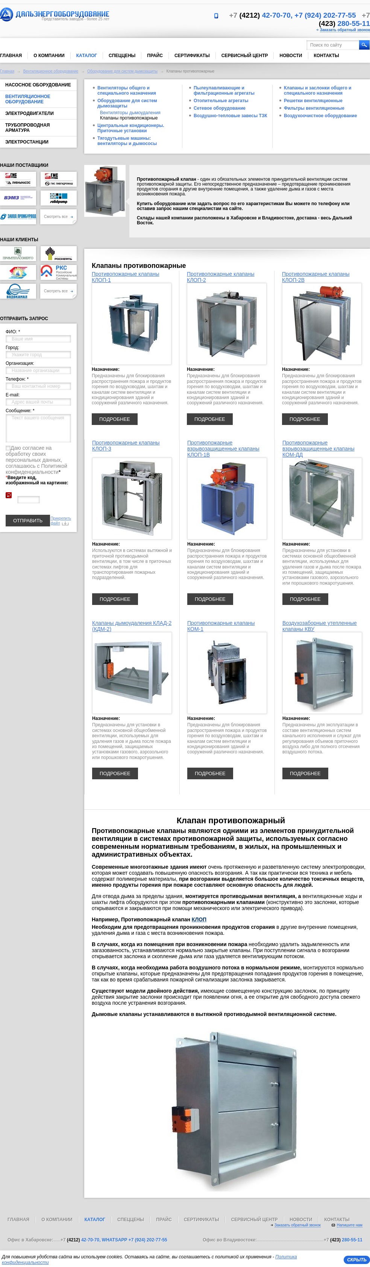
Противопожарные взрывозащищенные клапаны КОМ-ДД (318, 449)
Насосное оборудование (38, 85)
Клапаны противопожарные (129, 118)
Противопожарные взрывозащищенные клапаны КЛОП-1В (223, 449)
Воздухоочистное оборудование (320, 115)
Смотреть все (58, 217)
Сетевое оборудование (220, 108)
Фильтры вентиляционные (314, 108)
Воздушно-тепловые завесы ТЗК (230, 115)
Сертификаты (192, 55)
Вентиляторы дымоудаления (130, 112)
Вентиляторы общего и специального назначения (126, 90)
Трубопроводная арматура (27, 127)
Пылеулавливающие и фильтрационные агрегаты (224, 90)
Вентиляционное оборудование (51, 71)
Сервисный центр (244, 55)
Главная (11, 55)
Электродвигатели (29, 113)
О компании (49, 55)
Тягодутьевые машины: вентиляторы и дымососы (127, 141)
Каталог (86, 55)
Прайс (155, 55)
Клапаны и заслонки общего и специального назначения (317, 90)
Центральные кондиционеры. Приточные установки (130, 128)
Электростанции (27, 142)
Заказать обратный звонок (345, 30)
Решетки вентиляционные (313, 100)
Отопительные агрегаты (221, 100)
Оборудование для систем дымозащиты (122, 71)
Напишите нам (349, 1225)
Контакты (326, 55)
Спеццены (122, 55)
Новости (290, 55)
